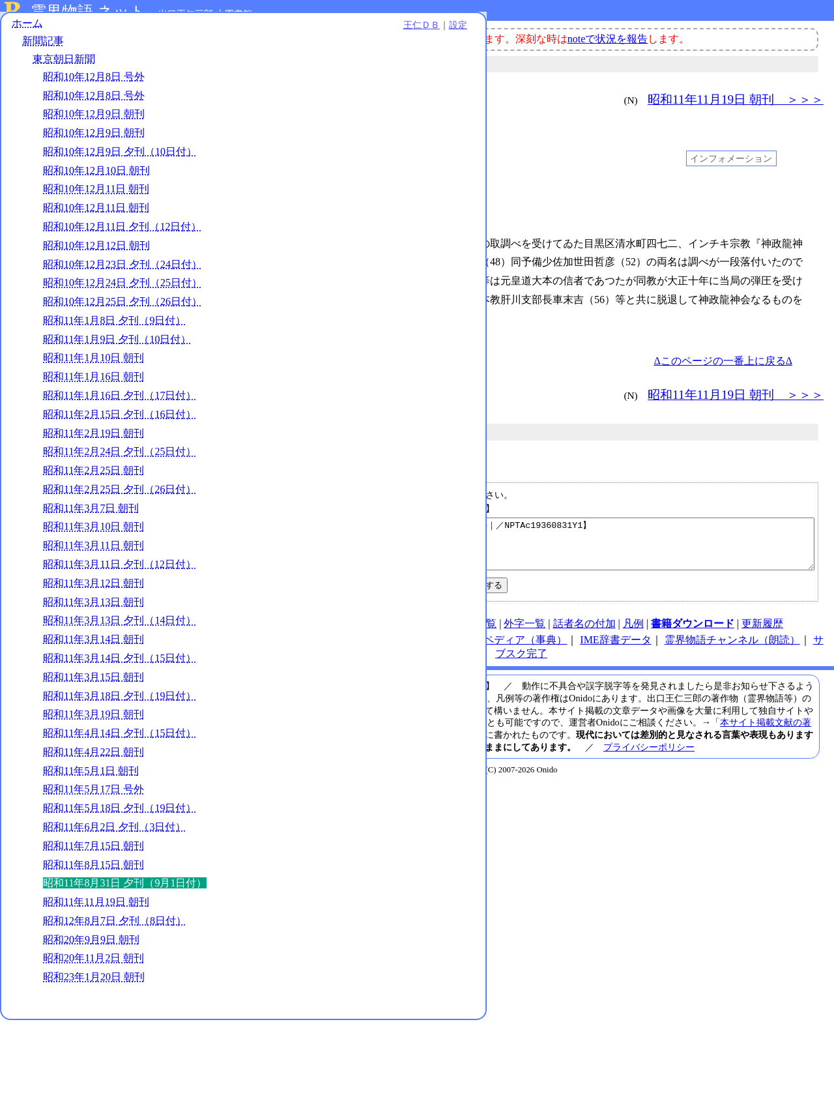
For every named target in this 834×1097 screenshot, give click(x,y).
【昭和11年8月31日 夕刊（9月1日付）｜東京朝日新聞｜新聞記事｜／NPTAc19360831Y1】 (523, 549)
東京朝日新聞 (64, 68)
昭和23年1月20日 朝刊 (94, 1053)
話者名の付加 (584, 633)
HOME (274, 633)
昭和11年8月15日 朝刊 (93, 927)
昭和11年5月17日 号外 (93, 852)
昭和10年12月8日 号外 (94, 85)
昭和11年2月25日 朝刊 (93, 534)
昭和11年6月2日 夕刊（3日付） (114, 890)
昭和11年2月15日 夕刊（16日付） (119, 477)
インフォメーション (731, 158)
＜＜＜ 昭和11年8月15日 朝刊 (304, 99)
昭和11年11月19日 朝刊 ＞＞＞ (736, 99)
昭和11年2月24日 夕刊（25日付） (119, 515)
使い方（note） (332, 633)
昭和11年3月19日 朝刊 (93, 777)
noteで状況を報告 (608, 38)
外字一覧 (524, 633)
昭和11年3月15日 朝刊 (93, 740)
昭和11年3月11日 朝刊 (93, 609)
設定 (180, 34)
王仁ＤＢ (143, 34)
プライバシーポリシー (649, 757)
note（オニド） (330, 649)
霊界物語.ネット (88, 11)
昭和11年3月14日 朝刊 (93, 703)
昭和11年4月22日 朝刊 (93, 815)
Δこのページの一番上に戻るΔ (723, 360)
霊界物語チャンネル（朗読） (732, 649)
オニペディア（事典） (515, 649)
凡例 (633, 633)
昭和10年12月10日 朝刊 (96, 179)
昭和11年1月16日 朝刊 (93, 440)
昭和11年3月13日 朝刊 (93, 665)
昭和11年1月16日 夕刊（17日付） (119, 458)
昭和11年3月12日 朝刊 (93, 646)
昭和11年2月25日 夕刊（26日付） (119, 552)
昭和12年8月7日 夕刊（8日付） (114, 997)
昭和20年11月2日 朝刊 (93, 1035)
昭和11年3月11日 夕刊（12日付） (119, 627)
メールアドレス (453, 508)
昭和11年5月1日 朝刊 (91, 834)
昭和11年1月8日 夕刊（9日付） (114, 383)
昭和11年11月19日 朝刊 (96, 978)
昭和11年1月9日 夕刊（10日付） (117, 402)
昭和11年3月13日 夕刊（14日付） (119, 684)
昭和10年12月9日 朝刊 (94, 123)
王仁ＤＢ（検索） (413, 649)
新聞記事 (43, 50)
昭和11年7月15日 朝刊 (93, 908)
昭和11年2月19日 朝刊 (93, 496)
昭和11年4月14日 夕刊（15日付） (119, 796)
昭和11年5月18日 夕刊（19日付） (119, 871)
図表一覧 (475, 633)
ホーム (27, 32)
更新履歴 (762, 633)
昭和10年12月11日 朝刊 (96, 198)
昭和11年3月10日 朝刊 (93, 590)
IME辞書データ (615, 649)
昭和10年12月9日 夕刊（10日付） (120, 160)
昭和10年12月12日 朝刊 (96, 268)
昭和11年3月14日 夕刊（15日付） (119, 721)
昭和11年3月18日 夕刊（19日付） (119, 759)
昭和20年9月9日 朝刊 (91, 1016)
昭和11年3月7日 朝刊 (91, 571)
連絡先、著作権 (411, 633)
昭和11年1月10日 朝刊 (93, 421)
